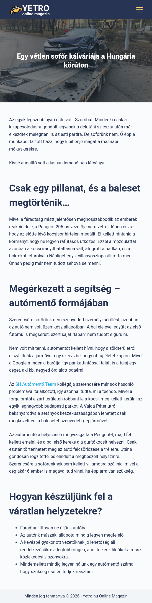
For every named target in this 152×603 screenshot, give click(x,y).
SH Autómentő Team (35, 384)
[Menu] (139, 9)
